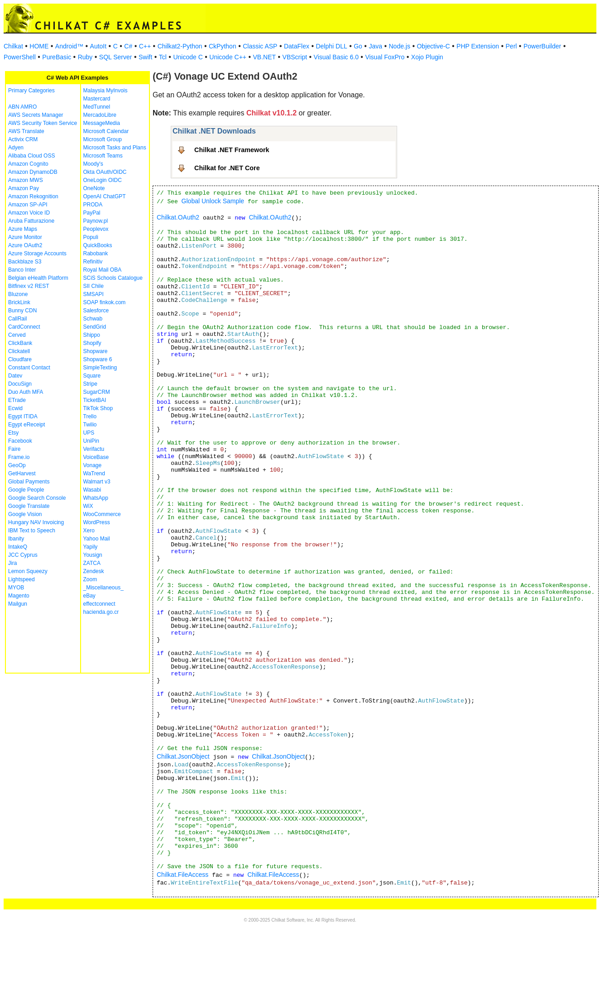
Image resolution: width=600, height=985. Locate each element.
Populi (90, 237)
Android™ (69, 46)
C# (128, 46)
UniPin (91, 441)
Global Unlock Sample (213, 201)
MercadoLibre (99, 115)
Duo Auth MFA (25, 392)
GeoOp (17, 465)
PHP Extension (477, 46)
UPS (89, 433)
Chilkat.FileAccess (182, 874)
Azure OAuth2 (25, 245)
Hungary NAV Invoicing (36, 522)
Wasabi (92, 490)
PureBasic (56, 57)
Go (358, 46)
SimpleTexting (100, 367)
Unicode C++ (227, 57)
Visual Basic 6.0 (336, 57)
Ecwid (15, 408)
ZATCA (92, 563)
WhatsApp (95, 498)
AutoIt (98, 46)
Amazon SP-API (28, 204)
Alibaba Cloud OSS (31, 156)
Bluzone (18, 294)
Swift (145, 57)
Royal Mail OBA (102, 270)
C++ (145, 46)
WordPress (96, 522)
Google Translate (28, 506)
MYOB (16, 587)
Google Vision (25, 514)
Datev (15, 376)
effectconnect (99, 604)
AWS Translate (26, 131)
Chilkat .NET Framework (231, 149)
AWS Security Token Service (42, 123)
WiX (88, 506)
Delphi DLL (331, 46)
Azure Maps (22, 229)
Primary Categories (31, 90)
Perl (511, 46)
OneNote (94, 188)
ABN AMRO (22, 107)
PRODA (93, 204)
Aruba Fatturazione (31, 221)
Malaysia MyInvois (105, 90)
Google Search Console (37, 498)
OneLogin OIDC (102, 180)
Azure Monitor (25, 237)
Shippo (91, 335)
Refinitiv (93, 261)
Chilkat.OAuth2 (178, 217)
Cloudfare (20, 359)
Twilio (90, 424)
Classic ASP (260, 46)
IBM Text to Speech (31, 530)
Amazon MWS (25, 180)
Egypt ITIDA (23, 416)
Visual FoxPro (384, 57)
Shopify (92, 343)
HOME (38, 46)
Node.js (399, 46)
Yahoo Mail (96, 539)
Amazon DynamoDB (33, 172)
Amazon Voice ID (29, 213)
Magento (18, 596)
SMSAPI (93, 294)
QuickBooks (97, 245)
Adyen (16, 147)
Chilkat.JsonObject (183, 756)
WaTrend (94, 473)
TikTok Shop (98, 408)
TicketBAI (94, 400)
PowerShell (20, 57)
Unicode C (187, 57)
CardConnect (24, 327)
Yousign (92, 555)
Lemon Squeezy (28, 571)
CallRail (17, 319)
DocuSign (20, 384)
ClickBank (20, 343)
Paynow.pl (95, 221)
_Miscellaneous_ (103, 587)
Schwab (93, 319)
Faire (14, 449)
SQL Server (115, 57)
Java (375, 46)
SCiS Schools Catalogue (113, 278)
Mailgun (17, 604)
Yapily (90, 547)
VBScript (295, 57)
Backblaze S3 (24, 261)
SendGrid (94, 327)
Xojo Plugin (427, 57)
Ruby (85, 57)
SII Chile (93, 286)
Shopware (95, 351)
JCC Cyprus (23, 555)
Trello (90, 416)
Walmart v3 (96, 481)
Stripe (90, 384)
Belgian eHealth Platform (38, 278)
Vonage (92, 465)
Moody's (93, 164)
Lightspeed (21, 579)
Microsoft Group (102, 139)
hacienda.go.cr (101, 612)
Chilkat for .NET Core (227, 168)
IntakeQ (17, 547)
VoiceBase (96, 457)
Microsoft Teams (103, 156)
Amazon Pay (23, 188)
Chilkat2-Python (180, 46)
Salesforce (96, 310)
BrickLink (19, 302)
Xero (89, 530)
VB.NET (264, 57)
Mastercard (96, 99)
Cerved (17, 335)
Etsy (13, 433)
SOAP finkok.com (104, 302)
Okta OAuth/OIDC (105, 172)
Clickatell (19, 351)
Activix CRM (23, 139)
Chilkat (13, 46)
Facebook (20, 441)
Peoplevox (96, 229)
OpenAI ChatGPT (104, 196)
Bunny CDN (22, 310)
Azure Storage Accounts (37, 253)
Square (92, 376)
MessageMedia (101, 123)
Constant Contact (29, 367)
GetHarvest (22, 473)
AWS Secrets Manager (35, 115)
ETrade (17, 400)
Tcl (163, 57)
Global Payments (28, 481)
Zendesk (93, 571)
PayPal (92, 213)
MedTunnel (96, 107)
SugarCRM (96, 392)
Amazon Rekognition (33, 196)
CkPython (222, 46)
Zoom (90, 579)
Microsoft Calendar (106, 131)
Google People (26, 490)
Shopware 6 (97, 359)
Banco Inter (22, 270)
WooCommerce (102, 514)
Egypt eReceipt (26, 424)
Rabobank (95, 253)
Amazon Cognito (28, 164)
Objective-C (433, 46)
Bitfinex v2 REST (28, 286)
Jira (12, 563)
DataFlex (296, 46)
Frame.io (18, 457)
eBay (89, 596)
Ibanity (16, 539)
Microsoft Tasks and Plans (114, 147)
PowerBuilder (542, 46)
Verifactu (94, 449)
